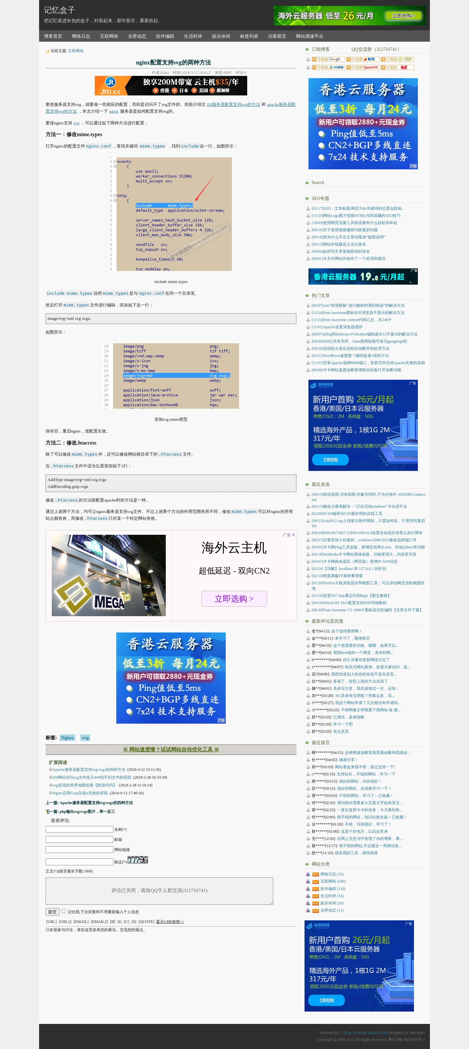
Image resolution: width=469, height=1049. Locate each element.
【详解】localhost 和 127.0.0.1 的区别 (349, 568)
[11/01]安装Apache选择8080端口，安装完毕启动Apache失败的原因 (368, 363)
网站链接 (122, 849)
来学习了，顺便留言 (352, 638)
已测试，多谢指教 (348, 717)
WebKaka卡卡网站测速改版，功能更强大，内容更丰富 (364, 554)
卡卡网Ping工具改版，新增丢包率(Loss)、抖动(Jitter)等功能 (368, 547)
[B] (112, 921)
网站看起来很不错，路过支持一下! (365, 767)
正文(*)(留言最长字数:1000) (69, 871)
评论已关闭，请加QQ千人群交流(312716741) (159, 891)
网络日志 (81, 36)
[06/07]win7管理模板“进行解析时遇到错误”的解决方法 (358, 305)
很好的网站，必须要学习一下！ (364, 788)
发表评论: (60, 820)
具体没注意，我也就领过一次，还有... (366, 688)
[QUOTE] (146, 921)
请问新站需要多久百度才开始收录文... (370, 803)
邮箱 (118, 839)
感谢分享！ (349, 760)
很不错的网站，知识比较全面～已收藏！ (372, 817)
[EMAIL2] (99, 921)
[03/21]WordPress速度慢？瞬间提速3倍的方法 (350, 355)
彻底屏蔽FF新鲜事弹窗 (337, 576)
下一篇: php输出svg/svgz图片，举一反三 (80, 811)
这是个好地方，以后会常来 (364, 831)
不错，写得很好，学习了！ (368, 824)
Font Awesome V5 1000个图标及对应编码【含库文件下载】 (367, 610)
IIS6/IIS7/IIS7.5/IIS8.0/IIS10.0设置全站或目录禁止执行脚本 (367, 533)
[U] (126, 921)
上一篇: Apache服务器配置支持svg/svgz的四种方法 (89, 803)
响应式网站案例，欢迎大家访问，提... (377, 667)
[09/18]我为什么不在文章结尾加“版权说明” (348, 237)
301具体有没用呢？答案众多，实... (365, 695)
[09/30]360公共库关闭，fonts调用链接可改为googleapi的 (359, 341)
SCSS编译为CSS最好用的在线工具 (347, 513)
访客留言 (277, 36)
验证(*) (120, 862)
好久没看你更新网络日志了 (366, 660)
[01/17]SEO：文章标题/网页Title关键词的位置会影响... (358, 208)
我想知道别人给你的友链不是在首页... (364, 674)
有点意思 (341, 731)
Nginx (67, 737)
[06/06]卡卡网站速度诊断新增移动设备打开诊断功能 (356, 370)
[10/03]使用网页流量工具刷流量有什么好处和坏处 (354, 222)
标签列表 (249, 36)
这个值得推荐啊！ (346, 631)
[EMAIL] (81, 921)
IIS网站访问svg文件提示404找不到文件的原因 (92, 777)
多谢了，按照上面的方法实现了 (360, 681)
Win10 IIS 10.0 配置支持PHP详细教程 (349, 603)
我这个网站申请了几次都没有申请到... (368, 703)
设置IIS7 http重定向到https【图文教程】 (351, 595)
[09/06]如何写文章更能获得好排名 (341, 251)
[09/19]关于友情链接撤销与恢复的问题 (345, 230)
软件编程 (165, 36)
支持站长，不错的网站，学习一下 (366, 774)
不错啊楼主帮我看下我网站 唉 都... (371, 710)
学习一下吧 (343, 724)
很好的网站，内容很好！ (360, 781)
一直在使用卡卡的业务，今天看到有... (370, 810)
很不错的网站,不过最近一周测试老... (370, 845)
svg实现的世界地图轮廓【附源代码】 (85, 785)
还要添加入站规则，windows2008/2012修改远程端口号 (364, 540)
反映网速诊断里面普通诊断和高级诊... (377, 752)
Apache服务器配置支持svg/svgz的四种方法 (89, 769)
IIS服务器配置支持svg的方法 (233, 104)
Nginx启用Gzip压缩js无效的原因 (80, 793)
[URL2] (65, 921)
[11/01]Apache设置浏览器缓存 (337, 327)
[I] (119, 921)
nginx (114, 111)
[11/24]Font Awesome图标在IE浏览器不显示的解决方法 (358, 312)
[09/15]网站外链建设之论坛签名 (339, 244)
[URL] (51, 921)
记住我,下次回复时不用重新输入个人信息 (103, 912)
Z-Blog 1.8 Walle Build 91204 (364, 1032)
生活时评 (193, 36)
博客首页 (53, 36)
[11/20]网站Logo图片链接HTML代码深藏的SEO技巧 (356, 215)
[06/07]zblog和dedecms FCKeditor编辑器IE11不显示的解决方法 (365, 334)
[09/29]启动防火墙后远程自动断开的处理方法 (351, 348)
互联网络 (109, 36)
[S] (134, 921)
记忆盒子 (59, 10)
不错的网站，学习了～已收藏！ (366, 795)
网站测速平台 (309, 36)
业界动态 (137, 36)
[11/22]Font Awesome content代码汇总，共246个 (352, 320)
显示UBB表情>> (170, 921)
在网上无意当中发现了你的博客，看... (370, 838)
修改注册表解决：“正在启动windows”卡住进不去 (359, 506)
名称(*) (120, 829)
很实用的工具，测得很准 (356, 853)
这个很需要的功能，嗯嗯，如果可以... (366, 645)
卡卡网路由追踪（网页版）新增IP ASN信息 (355, 561)
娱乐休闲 (221, 36)
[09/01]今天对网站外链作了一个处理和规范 (349, 258)
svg (76, 122)
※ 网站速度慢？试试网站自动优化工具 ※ (171, 749)
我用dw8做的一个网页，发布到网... (363, 652)
